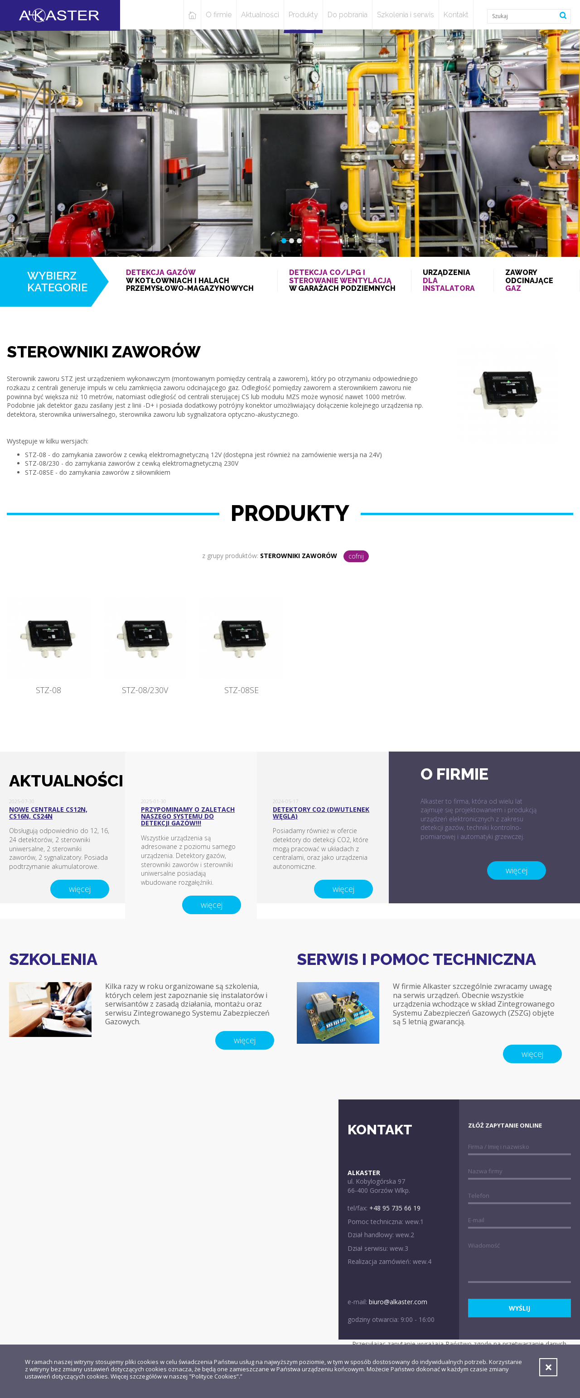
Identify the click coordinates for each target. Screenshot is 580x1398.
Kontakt (456, 14)
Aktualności (260, 14)
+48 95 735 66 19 (394, 1208)
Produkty (303, 14)
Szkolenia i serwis (405, 14)
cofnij (356, 556)
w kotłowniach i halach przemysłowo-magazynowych (196, 281)
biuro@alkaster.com (398, 1301)
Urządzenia (452, 281)
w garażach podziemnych (344, 281)
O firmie (219, 14)
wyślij (519, 1308)
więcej (80, 888)
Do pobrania (347, 14)
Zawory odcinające (536, 281)
